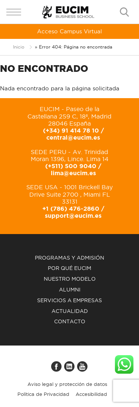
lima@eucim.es (73, 173)
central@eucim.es (73, 137)
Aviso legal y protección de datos (67, 384)
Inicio (18, 46)
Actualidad (70, 311)
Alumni (69, 290)
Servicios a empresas (69, 300)
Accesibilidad (91, 394)
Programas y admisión (69, 258)
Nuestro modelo (70, 279)
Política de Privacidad (43, 394)
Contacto (69, 321)
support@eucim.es (73, 215)
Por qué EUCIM (69, 268)
